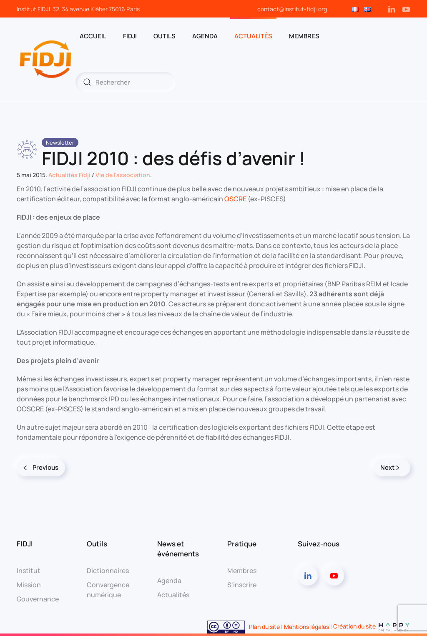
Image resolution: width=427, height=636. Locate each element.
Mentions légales (306, 626)
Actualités (253, 36)
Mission (29, 584)
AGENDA (205, 36)
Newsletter (60, 142)
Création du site (371, 626)
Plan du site (264, 626)
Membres (241, 570)
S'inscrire (241, 584)
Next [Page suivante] (389, 467)
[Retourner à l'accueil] (46, 59)
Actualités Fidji (69, 175)
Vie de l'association (122, 175)
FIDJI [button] (130, 36)
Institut (28, 570)
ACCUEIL (93, 36)
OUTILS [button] (164, 36)
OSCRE (235, 198)
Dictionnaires (108, 570)
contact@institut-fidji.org (292, 9)
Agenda (169, 580)
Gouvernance (38, 598)
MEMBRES (304, 36)
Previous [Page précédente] (40, 467)
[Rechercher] (125, 82)
